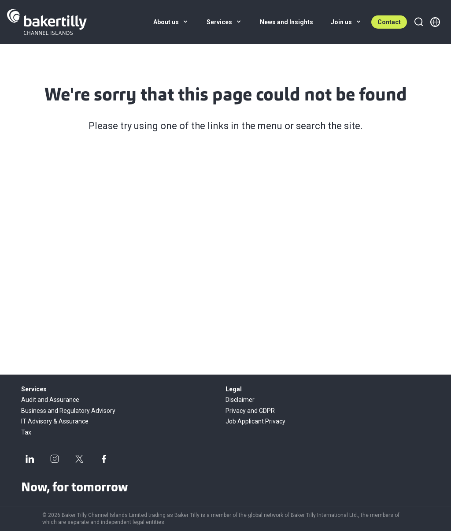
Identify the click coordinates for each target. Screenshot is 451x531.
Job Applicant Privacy (255, 421)
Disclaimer (240, 399)
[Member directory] (435, 22)
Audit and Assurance (50, 399)
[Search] (418, 22)
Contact (389, 22)
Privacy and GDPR (250, 410)
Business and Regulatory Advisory (68, 410)
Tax (26, 432)
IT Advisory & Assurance (55, 421)
